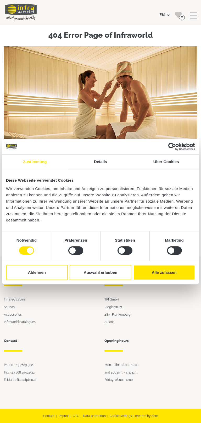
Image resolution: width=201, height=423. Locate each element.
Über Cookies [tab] (166, 161)
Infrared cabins (15, 299)
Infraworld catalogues (20, 322)
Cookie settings (121, 416)
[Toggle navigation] (193, 15)
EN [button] (164, 15)
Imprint (64, 416)
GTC (76, 416)
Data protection (94, 416)
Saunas (9, 307)
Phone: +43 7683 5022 (19, 365)
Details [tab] (100, 161)
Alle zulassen (164, 272)
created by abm (146, 416)
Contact (49, 416)
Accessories (13, 314)
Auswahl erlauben (100, 272)
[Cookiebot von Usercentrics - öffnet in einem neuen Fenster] (172, 147)
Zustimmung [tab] (35, 161)
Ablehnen (37, 272)
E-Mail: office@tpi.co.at (20, 380)
